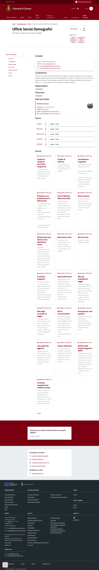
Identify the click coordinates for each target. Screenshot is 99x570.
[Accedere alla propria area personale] (83, 2)
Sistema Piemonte (32, 538)
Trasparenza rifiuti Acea (33, 530)
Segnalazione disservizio (56, 529)
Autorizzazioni (31, 497)
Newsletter (76, 520)
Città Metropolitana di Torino (35, 520)
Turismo (66, 17)
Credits (33, 564)
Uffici (29, 24)
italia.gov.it (30, 525)
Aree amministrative (10, 495)
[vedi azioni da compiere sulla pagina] (83, 29)
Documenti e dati (9, 497)
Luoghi (75, 505)
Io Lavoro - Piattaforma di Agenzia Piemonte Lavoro (38, 544)
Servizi (30, 17)
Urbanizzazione (75, 17)
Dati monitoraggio (9, 564)
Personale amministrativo (11, 504)
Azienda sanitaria (32, 533)
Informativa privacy (55, 518)
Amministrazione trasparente (57, 525)
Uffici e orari (8, 542)
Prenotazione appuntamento (57, 531)
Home (13, 24)
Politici (6, 507)
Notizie (75, 495)
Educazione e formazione (34, 502)
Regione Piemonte (10, 2)
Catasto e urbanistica (33, 499)
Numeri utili (8, 545)
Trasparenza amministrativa (50, 16)
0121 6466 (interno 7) (49, 64)
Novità (22, 17)
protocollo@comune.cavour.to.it (51, 66)
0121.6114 (12, 526)
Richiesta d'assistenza (56, 533)
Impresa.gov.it (31, 523)
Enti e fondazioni (9, 499)
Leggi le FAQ (53, 527)
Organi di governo (9, 502)
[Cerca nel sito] (90, 8)
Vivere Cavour (37, 16)
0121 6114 (45, 109)
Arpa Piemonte (31, 535)
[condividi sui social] (73, 29)
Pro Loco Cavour (32, 540)
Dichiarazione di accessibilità (57, 523)
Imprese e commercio (55, 495)
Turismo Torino (31, 528)
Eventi (75, 507)
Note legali (53, 520)
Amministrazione (11, 17)
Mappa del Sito (46, 564)
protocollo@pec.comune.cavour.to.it (50, 68)
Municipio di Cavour (43, 104)
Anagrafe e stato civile (44, 156)
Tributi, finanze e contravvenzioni (58, 497)
